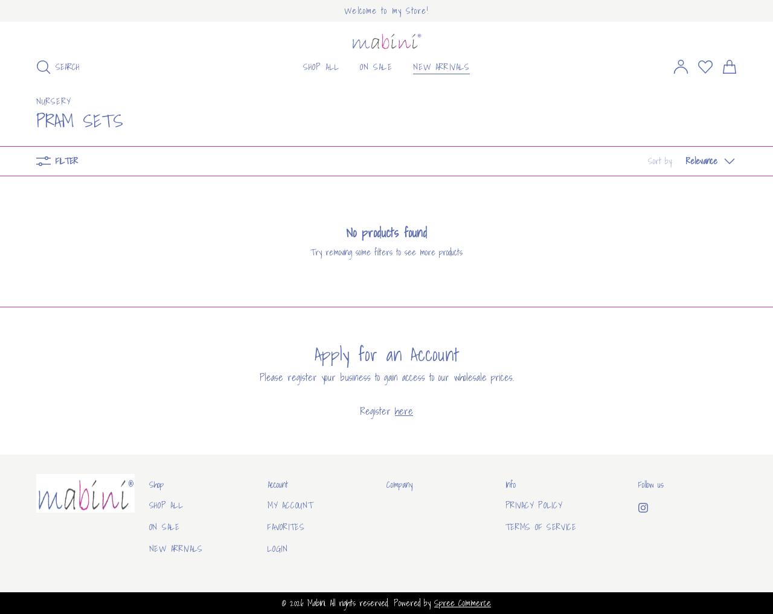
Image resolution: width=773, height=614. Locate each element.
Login (278, 548)
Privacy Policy (534, 505)
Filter (57, 161)
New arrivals (176, 548)
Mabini (316, 603)
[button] (692, 161)
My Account (290, 505)
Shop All (166, 505)
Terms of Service (541, 527)
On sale (164, 527)
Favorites (286, 527)
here (404, 411)
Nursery (53, 101)
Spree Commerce (462, 603)
